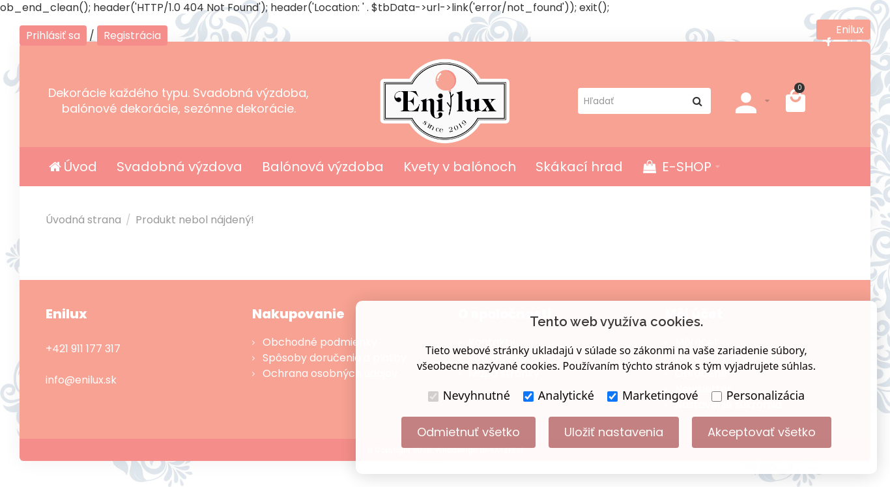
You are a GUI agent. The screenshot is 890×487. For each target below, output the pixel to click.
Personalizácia (758, 395)
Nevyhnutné (469, 395)
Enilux (843, 31)
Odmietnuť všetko (468, 432)
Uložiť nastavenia (613, 432)
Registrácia (132, 35)
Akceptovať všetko (762, 432)
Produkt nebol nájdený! (195, 219)
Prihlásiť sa (53, 35)
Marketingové (652, 395)
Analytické (558, 395)
